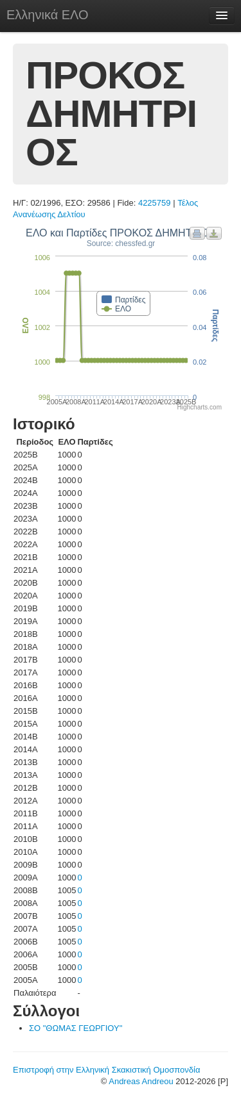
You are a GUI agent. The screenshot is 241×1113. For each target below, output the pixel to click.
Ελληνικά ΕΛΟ (47, 15)
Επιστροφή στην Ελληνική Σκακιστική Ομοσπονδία (106, 1070)
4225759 (154, 203)
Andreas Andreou (141, 1081)
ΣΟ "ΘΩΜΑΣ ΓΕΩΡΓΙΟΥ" (75, 1028)
